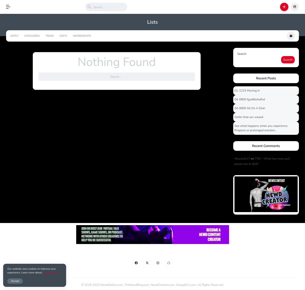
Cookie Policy (51, 272)
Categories (32, 36)
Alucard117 (242, 159)
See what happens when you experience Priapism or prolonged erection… (261, 128)
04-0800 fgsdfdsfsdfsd (249, 99)
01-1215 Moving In (247, 91)
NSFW (63, 36)
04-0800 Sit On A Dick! (249, 108)
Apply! (14, 36)
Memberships (82, 36)
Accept (15, 281)
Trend (50, 36)
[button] (10, 7)
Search (241, 54)
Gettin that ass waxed (248, 117)
